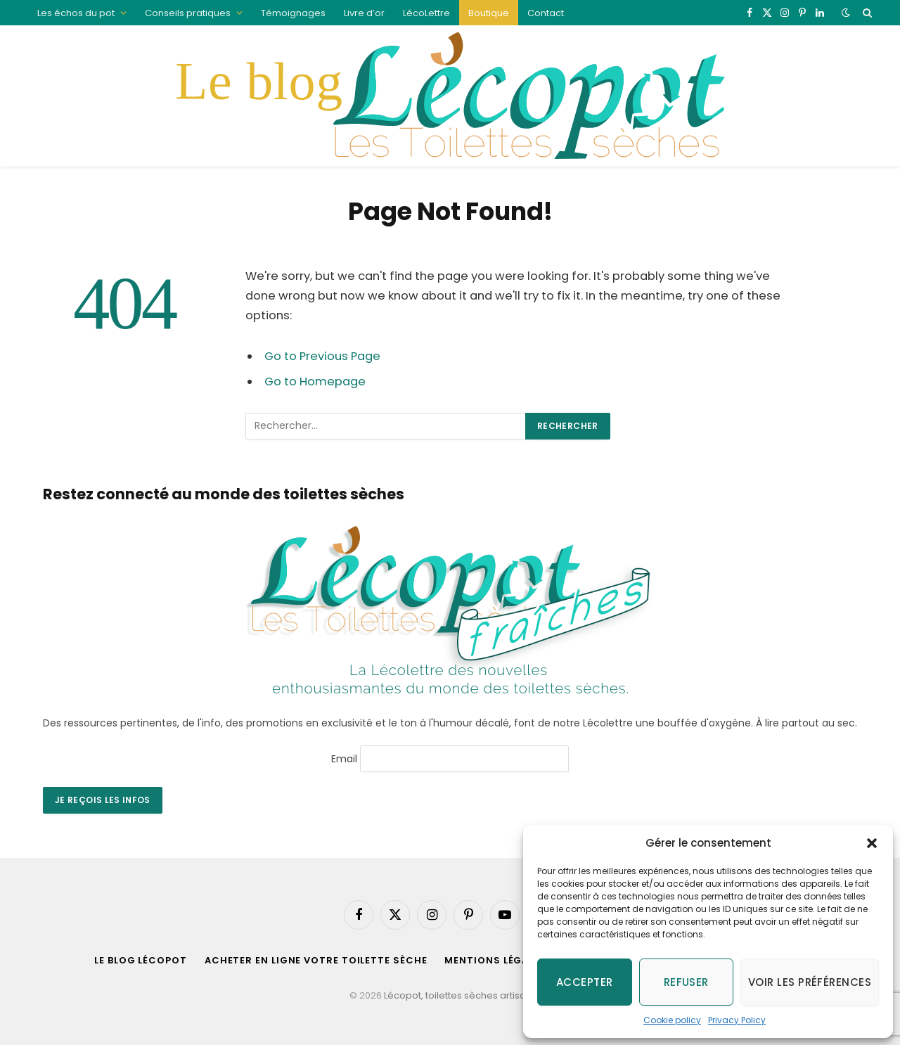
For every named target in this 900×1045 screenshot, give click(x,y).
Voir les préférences (809, 982)
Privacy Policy (737, 1020)
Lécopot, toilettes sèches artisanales (467, 995)
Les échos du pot (76, 13)
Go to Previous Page (322, 356)
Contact (545, 13)
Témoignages (293, 13)
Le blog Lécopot (140, 960)
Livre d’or (364, 13)
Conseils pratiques (188, 13)
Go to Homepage (315, 381)
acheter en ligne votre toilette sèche (316, 960)
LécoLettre (426, 13)
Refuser (686, 982)
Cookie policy (672, 1020)
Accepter (584, 982)
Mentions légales (495, 960)
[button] (872, 843)
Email (344, 758)
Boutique (488, 13)
